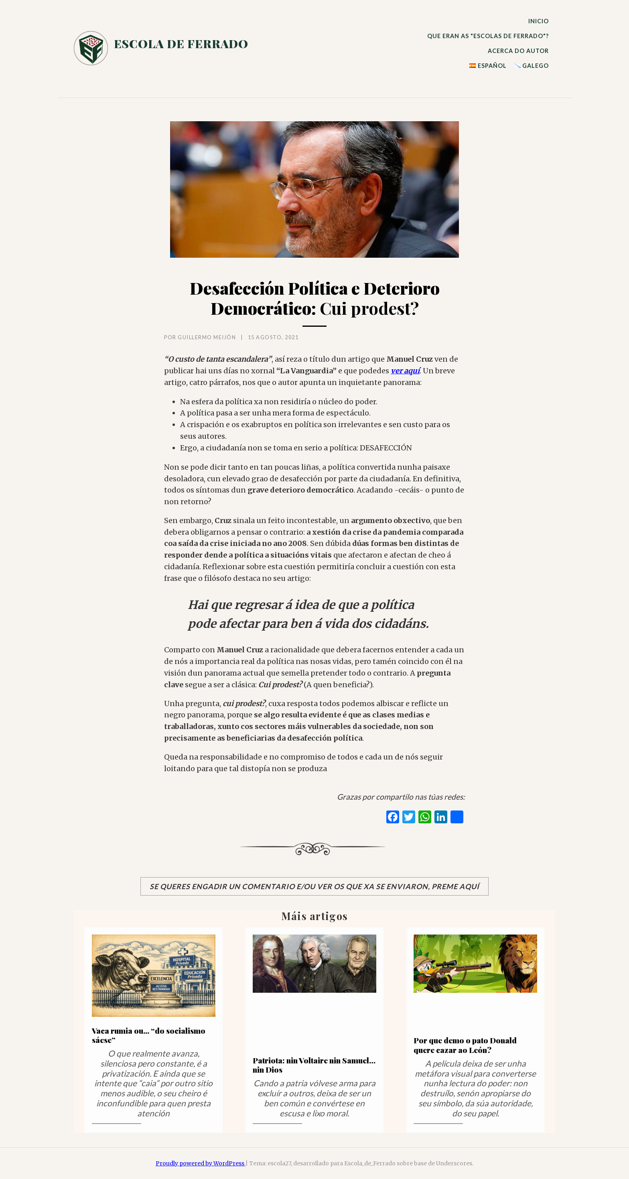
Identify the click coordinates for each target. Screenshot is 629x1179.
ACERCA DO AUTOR (518, 50)
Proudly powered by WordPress (201, 1163)
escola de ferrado (181, 43)
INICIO (538, 21)
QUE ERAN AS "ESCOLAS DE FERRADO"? (488, 36)
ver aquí (405, 370)
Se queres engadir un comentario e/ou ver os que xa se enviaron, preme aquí (314, 886)
